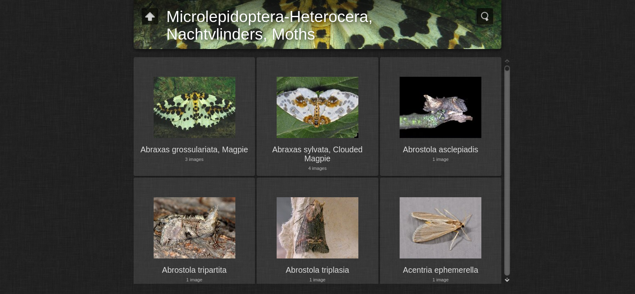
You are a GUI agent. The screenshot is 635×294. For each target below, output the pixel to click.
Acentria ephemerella (440, 269)
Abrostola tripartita (194, 269)
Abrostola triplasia (317, 269)
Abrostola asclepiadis (440, 149)
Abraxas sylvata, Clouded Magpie (317, 154)
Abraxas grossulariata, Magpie (194, 149)
